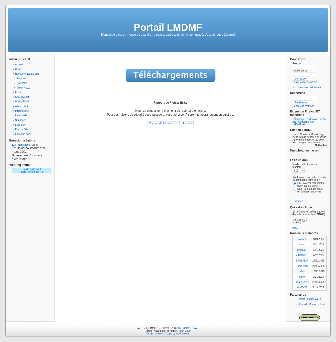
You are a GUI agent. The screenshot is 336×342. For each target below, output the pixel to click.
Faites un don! (23, 134)
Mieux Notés (23, 87)
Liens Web (21, 115)
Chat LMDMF (22, 97)
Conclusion (302, 266)
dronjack (301, 239)
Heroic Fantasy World (309, 299)
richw (301, 271)
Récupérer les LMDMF (27, 73)
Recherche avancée (303, 106)
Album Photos (22, 106)
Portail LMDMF (168, 27)
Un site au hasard (31, 169)
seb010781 (302, 255)
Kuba (301, 244)
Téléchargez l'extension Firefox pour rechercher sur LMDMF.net (309, 122)
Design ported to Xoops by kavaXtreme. (168, 333)
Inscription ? (35, 172)
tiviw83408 (301, 287)
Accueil (19, 64)
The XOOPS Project (188, 328)
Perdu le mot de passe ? (305, 82)
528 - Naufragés (21, 144)
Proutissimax (302, 282)
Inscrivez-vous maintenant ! (307, 87)
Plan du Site (21, 129)
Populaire (22, 83)
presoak (301, 250)
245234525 (302, 260)
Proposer (22, 78)
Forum (18, 92)
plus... (295, 227)
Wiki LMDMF (22, 101)
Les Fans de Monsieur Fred (310, 304)
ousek (301, 276)
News (18, 69)
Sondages (20, 120)
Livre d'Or (20, 124)
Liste (23, 172)
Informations (22, 111)
